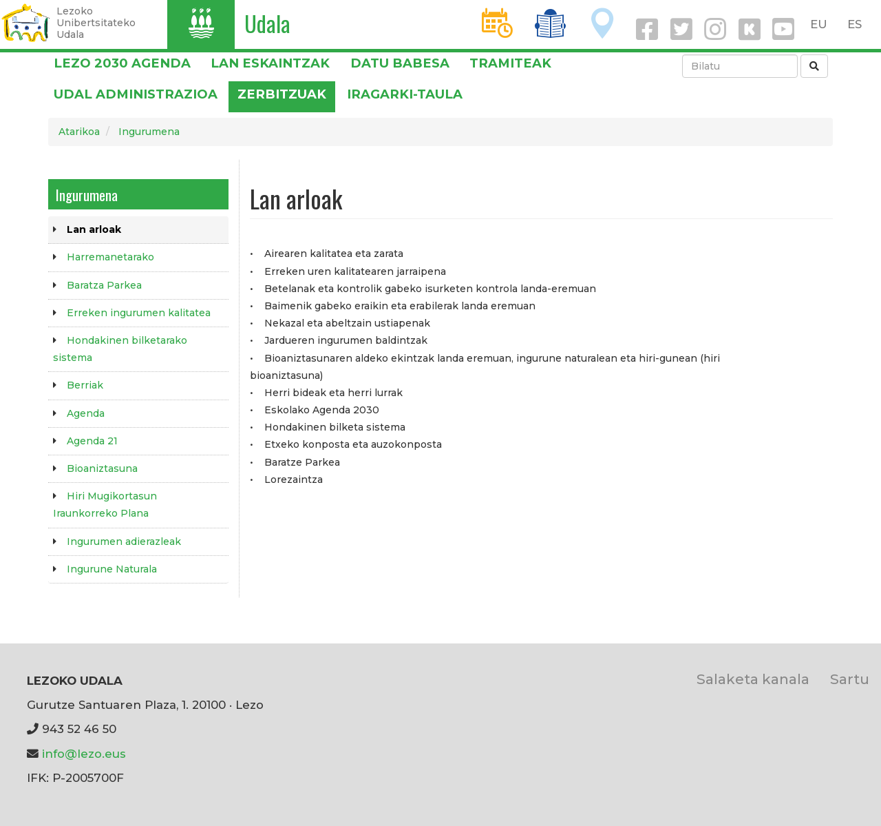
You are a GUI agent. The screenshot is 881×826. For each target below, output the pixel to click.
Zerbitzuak (281, 94)
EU (818, 24)
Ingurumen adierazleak (124, 541)
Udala (267, 23)
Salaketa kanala (753, 679)
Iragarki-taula (405, 94)
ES (854, 24)
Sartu (849, 679)
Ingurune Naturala (112, 569)
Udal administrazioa (135, 94)
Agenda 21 (92, 441)
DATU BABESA (399, 63)
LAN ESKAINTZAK (270, 63)
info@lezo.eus (84, 754)
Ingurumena (149, 131)
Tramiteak (510, 63)
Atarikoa (79, 131)
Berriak (85, 385)
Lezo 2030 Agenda (122, 63)
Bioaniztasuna (102, 468)
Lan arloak (94, 229)
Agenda (86, 413)
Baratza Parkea (104, 285)
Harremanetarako (110, 257)
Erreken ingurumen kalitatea (139, 313)
